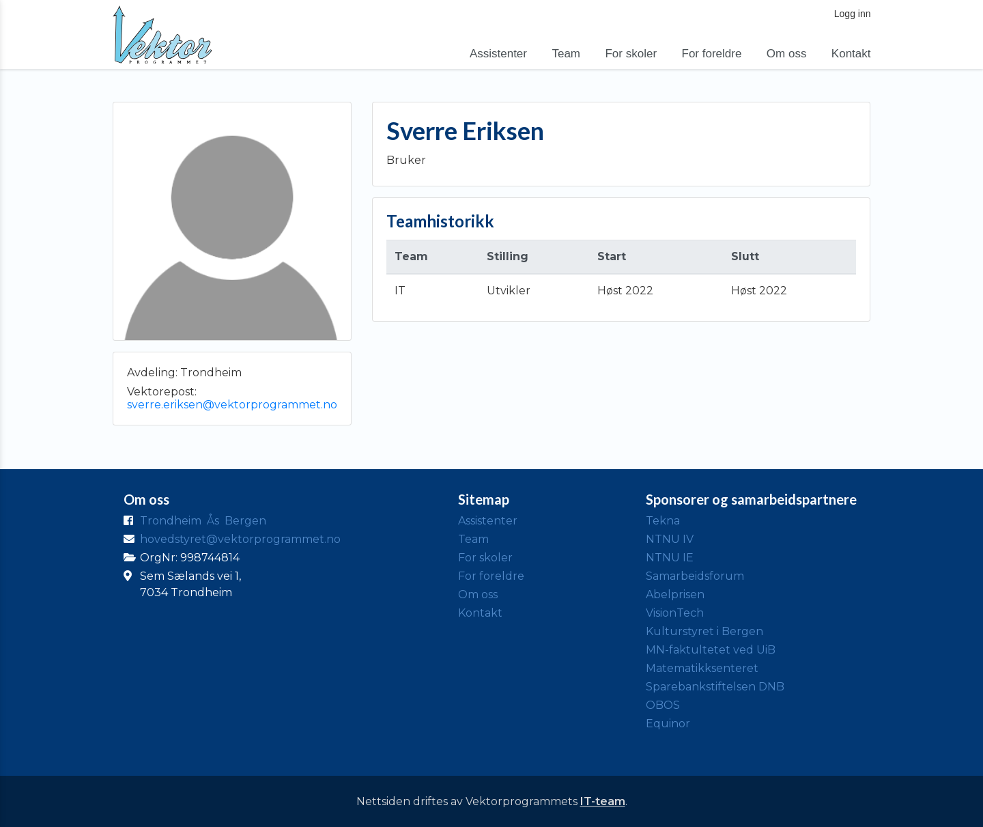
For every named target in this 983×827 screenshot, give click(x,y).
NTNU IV (670, 539)
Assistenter (498, 53)
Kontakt (851, 53)
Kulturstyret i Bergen (704, 631)
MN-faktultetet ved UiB (710, 649)
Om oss (787, 53)
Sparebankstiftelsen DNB (715, 686)
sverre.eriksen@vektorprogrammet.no (232, 404)
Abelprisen (675, 594)
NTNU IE (670, 557)
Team (566, 53)
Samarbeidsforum (695, 576)
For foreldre (712, 53)
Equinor (668, 723)
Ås (213, 520)
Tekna (663, 520)
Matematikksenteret (702, 668)
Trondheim (170, 520)
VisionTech (675, 612)
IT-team (602, 801)
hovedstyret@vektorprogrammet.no (240, 539)
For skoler (631, 53)
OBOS (663, 705)
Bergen (245, 520)
